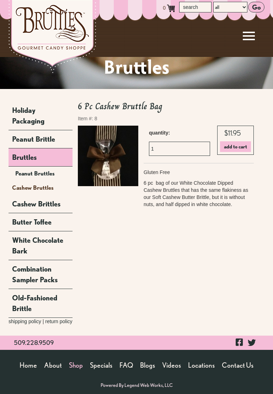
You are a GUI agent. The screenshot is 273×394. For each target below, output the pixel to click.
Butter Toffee (32, 222)
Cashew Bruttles (33, 187)
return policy (58, 321)
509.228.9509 (34, 342)
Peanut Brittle (33, 139)
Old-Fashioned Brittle (34, 303)
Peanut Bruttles (35, 173)
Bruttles (24, 157)
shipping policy (25, 321)
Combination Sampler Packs (35, 274)
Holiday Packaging (28, 115)
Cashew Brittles (36, 204)
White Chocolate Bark (37, 245)
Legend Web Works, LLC (148, 385)
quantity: (159, 133)
